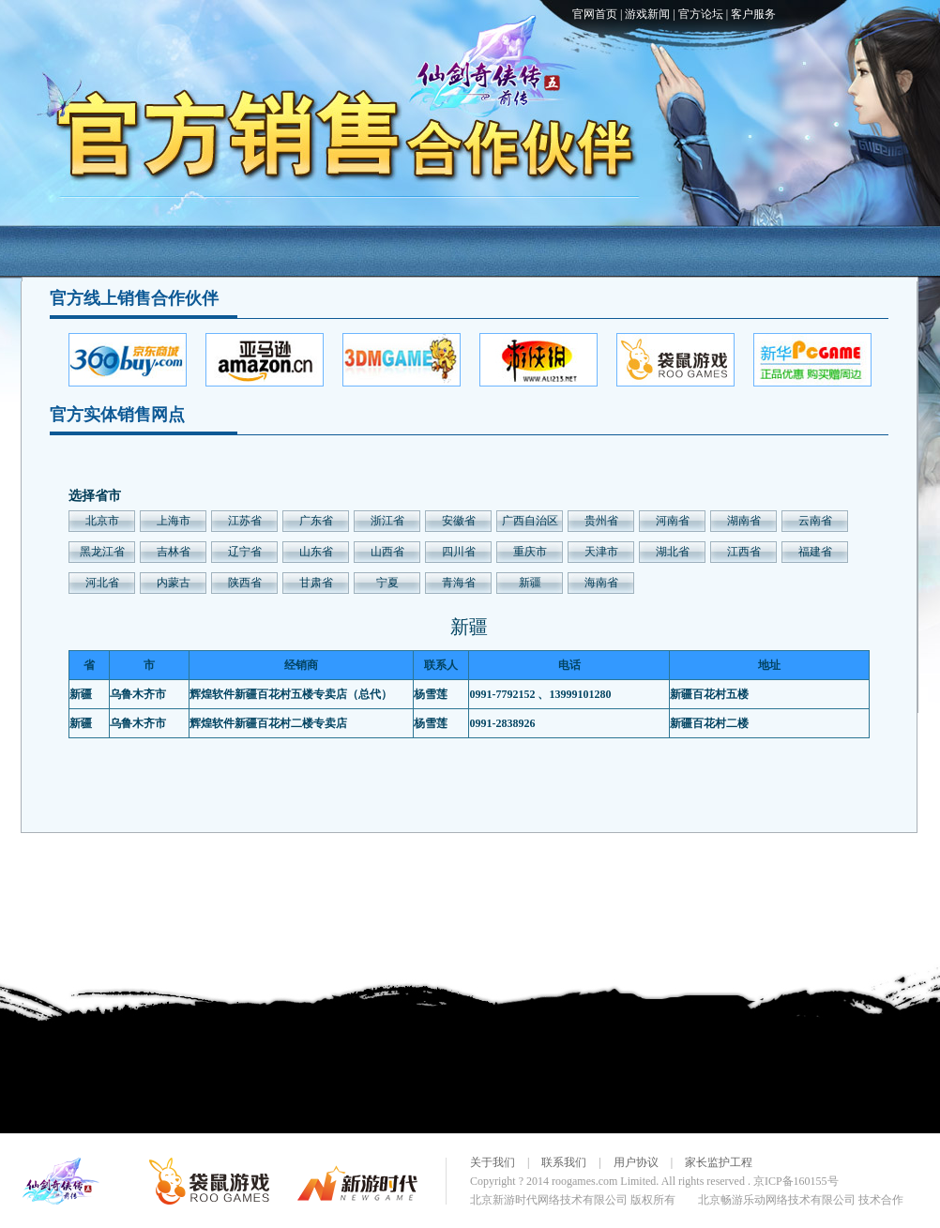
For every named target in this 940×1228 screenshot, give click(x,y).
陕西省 (245, 582)
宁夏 (387, 582)
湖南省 (744, 520)
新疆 (530, 582)
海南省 (601, 582)
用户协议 (636, 1162)
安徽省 (459, 520)
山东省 (316, 551)
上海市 (173, 520)
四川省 (459, 551)
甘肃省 (316, 582)
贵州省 (601, 520)
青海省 (459, 582)
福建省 (815, 551)
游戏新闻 (647, 14)
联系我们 (563, 1162)
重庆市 (530, 551)
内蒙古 (173, 582)
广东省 (316, 520)
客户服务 (753, 14)
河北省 (102, 582)
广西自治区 (530, 520)
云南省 (815, 520)
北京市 (102, 520)
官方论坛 (700, 14)
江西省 (744, 551)
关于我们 (492, 1162)
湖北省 (673, 551)
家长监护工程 (718, 1162)
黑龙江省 (102, 551)
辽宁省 (245, 551)
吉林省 (173, 551)
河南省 (673, 520)
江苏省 (245, 520)
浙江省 (387, 520)
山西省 (387, 551)
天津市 (601, 551)
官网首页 (594, 14)
